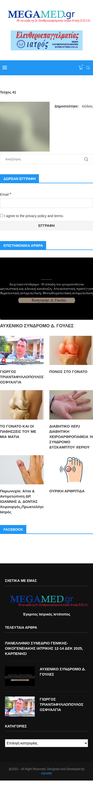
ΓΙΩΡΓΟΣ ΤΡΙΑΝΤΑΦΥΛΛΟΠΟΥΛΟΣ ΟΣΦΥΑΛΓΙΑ (22, 376)
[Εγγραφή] (46, 226)
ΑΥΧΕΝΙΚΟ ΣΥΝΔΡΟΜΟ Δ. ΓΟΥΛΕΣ (37, 325)
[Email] (46, 203)
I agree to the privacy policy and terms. (32, 216)
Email (5, 194)
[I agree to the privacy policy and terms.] (1, 215)
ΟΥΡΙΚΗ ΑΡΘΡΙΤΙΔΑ (67, 491)
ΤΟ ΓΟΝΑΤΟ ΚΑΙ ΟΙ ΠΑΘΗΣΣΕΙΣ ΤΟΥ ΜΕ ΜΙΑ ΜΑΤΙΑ (18, 431)
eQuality (46, 773)
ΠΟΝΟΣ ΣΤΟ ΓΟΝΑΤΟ (68, 371)
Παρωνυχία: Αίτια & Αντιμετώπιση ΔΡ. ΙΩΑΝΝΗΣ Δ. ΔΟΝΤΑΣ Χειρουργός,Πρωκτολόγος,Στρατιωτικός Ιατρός (22, 501)
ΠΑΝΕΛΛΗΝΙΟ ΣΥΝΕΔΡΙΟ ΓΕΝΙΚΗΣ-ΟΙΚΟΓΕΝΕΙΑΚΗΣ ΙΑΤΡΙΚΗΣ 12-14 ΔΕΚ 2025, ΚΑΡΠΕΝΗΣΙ (44, 648)
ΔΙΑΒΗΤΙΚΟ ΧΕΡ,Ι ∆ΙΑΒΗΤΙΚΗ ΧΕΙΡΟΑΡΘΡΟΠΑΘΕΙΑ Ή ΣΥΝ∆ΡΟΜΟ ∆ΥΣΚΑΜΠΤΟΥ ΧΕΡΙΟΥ (71, 436)
